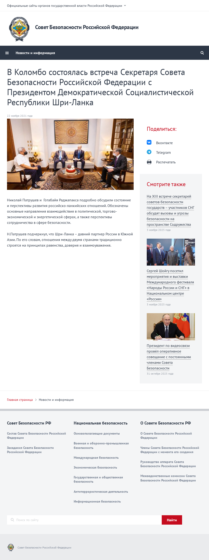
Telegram (163, 152)
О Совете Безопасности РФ (165, 423)
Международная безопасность (96, 457)
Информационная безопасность (97, 501)
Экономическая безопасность (95, 467)
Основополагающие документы (97, 433)
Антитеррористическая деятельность (101, 491)
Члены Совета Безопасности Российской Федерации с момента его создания (169, 450)
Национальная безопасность (101, 423)
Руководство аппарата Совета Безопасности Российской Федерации (168, 464)
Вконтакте (164, 142)
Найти (172, 520)
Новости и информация (35, 52)
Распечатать (166, 162)
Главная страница (20, 400)
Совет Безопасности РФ (29, 423)
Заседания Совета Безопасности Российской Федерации (30, 450)
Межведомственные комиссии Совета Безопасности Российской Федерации (168, 478)
